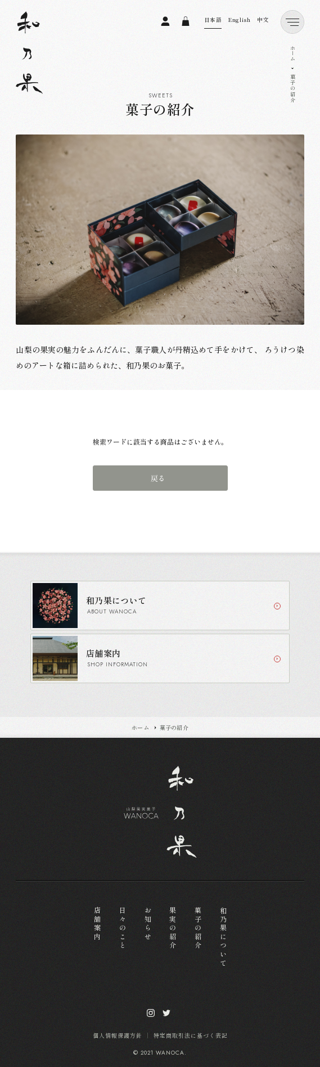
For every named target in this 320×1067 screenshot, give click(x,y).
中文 (263, 20)
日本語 (213, 20)
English (239, 20)
